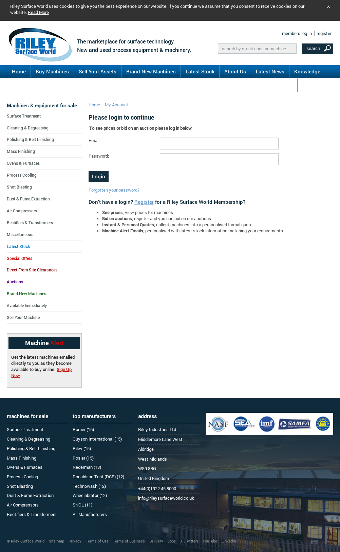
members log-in (297, 33)
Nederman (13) (87, 467)
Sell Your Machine (23, 317)
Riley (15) (82, 448)
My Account (116, 104)
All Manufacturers (90, 514)
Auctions (15, 281)
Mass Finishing (21, 151)
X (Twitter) (189, 541)
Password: (99, 156)
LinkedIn (229, 541)
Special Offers (19, 258)
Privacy (75, 541)
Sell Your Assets (97, 71)
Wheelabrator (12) (90, 495)
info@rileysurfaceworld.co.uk (166, 498)
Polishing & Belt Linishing (30, 139)
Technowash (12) (89, 486)
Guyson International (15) (97, 439)
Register (144, 201)
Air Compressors (22, 210)
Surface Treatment (24, 116)
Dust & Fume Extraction (28, 198)
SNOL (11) (82, 505)
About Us (235, 71)
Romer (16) (83, 429)
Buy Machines (52, 71)
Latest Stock (200, 71)
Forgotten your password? (114, 190)
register (324, 33)
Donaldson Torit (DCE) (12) (98, 476)
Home (19, 71)
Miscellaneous (20, 234)
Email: (94, 140)
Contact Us (315, 84)
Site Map (56, 541)
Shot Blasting (19, 187)
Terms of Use (97, 541)
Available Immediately (27, 305)
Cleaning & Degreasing (28, 127)
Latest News (270, 71)
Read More (38, 12)
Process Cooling (22, 175)
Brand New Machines (151, 71)
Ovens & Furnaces (23, 163)
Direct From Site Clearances (32, 269)
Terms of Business (129, 541)
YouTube (210, 541)
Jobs (172, 541)
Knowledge (307, 71)
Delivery (156, 541)
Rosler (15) (83, 458)
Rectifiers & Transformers (30, 222)
